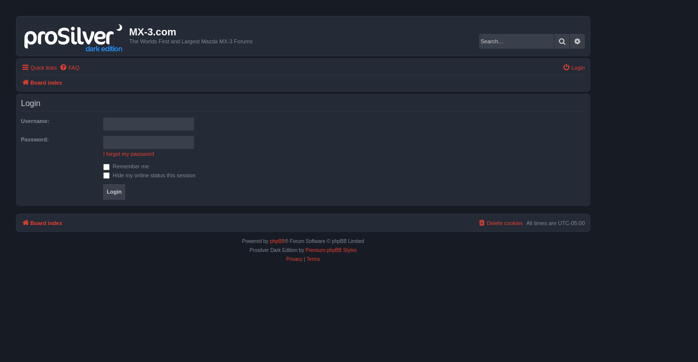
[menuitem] (69, 68)
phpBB (277, 241)
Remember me (126, 166)
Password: (35, 139)
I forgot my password (128, 154)
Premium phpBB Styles (331, 250)
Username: (35, 121)
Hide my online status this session (149, 175)
